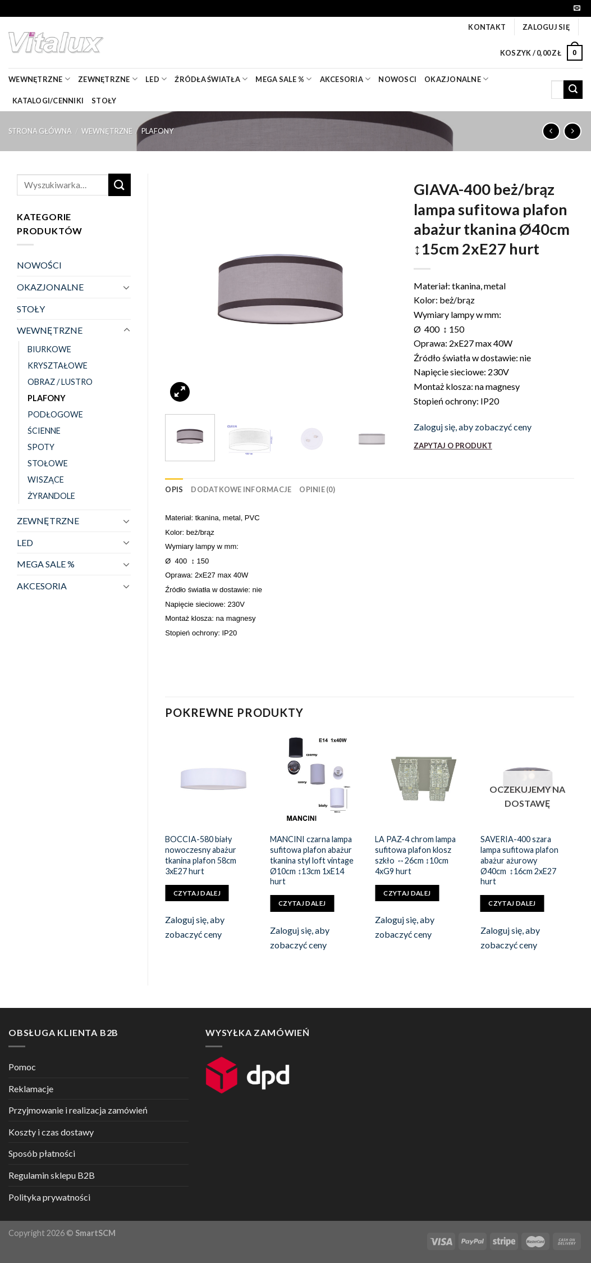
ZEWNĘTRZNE (48, 520)
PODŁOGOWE (55, 414)
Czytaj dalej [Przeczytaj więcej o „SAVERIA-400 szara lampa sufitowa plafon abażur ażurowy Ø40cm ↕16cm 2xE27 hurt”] (511, 903)
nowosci (397, 79)
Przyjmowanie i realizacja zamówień (78, 1110)
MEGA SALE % (46, 563)
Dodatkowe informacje (241, 489)
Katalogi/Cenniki (48, 100)
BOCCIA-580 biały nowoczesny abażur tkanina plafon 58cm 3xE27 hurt (200, 854)
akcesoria (345, 79)
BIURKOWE (49, 349)
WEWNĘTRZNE (106, 130)
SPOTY (41, 447)
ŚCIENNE (44, 430)
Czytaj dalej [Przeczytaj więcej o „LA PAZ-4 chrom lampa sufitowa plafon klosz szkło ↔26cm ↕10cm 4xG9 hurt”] (406, 893)
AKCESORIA (42, 585)
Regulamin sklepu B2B (51, 1175)
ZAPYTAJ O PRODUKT (453, 445)
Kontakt (487, 26)
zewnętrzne (108, 79)
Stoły (103, 100)
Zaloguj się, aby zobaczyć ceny (473, 426)
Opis (174, 489)
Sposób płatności (41, 1153)
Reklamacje (30, 1088)
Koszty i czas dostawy (51, 1131)
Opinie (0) (317, 489)
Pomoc (22, 1066)
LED (156, 79)
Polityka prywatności (49, 1197)
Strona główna (40, 130)
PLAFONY (157, 130)
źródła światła (211, 79)
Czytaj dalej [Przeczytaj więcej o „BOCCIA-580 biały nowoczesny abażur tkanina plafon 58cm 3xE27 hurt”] (197, 893)
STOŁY (31, 308)
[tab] (174, 489)
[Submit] (573, 89)
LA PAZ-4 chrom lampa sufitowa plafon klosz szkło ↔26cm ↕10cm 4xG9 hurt (415, 854)
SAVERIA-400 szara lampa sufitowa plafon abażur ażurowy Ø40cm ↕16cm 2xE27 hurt (519, 860)
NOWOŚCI (39, 265)
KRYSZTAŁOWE (58, 365)
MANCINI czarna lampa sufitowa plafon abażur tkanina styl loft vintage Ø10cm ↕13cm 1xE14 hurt (312, 860)
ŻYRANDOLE (51, 496)
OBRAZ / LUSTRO (60, 382)
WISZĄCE (46, 479)
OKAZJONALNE (456, 79)
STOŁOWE (48, 463)
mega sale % (283, 79)
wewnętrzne (39, 79)
